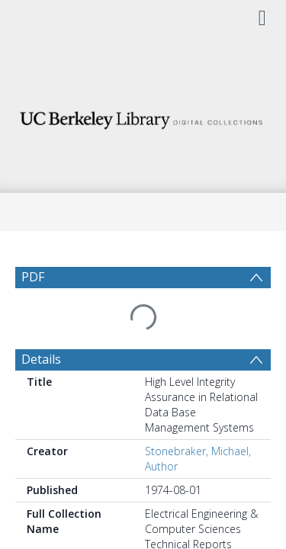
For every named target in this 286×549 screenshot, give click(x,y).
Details (41, 322)
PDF (32, 276)
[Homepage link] (143, 116)
